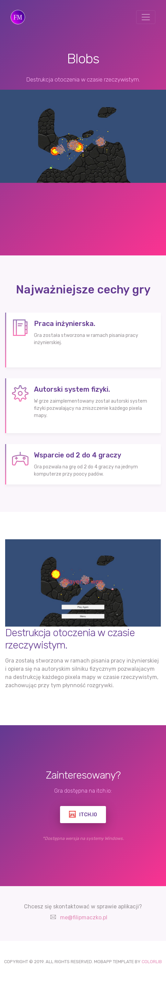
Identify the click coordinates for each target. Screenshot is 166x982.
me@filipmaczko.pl (83, 917)
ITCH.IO (83, 814)
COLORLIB (152, 961)
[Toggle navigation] (145, 17)
